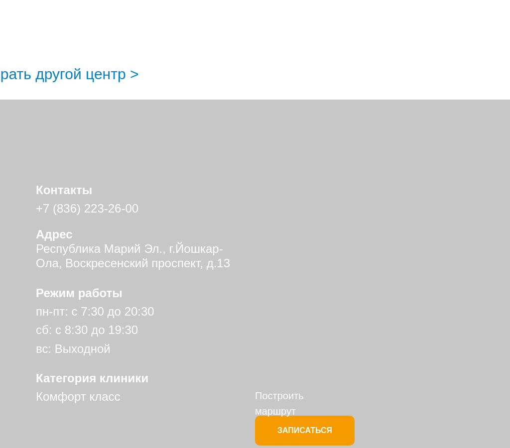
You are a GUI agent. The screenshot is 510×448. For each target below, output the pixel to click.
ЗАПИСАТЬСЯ (304, 430)
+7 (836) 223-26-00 (87, 208)
